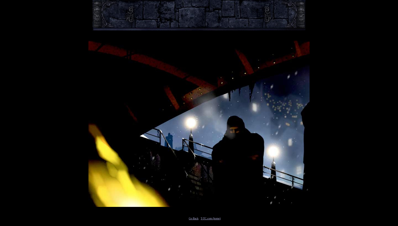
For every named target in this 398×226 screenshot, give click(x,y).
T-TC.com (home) (211, 218)
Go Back (193, 218)
